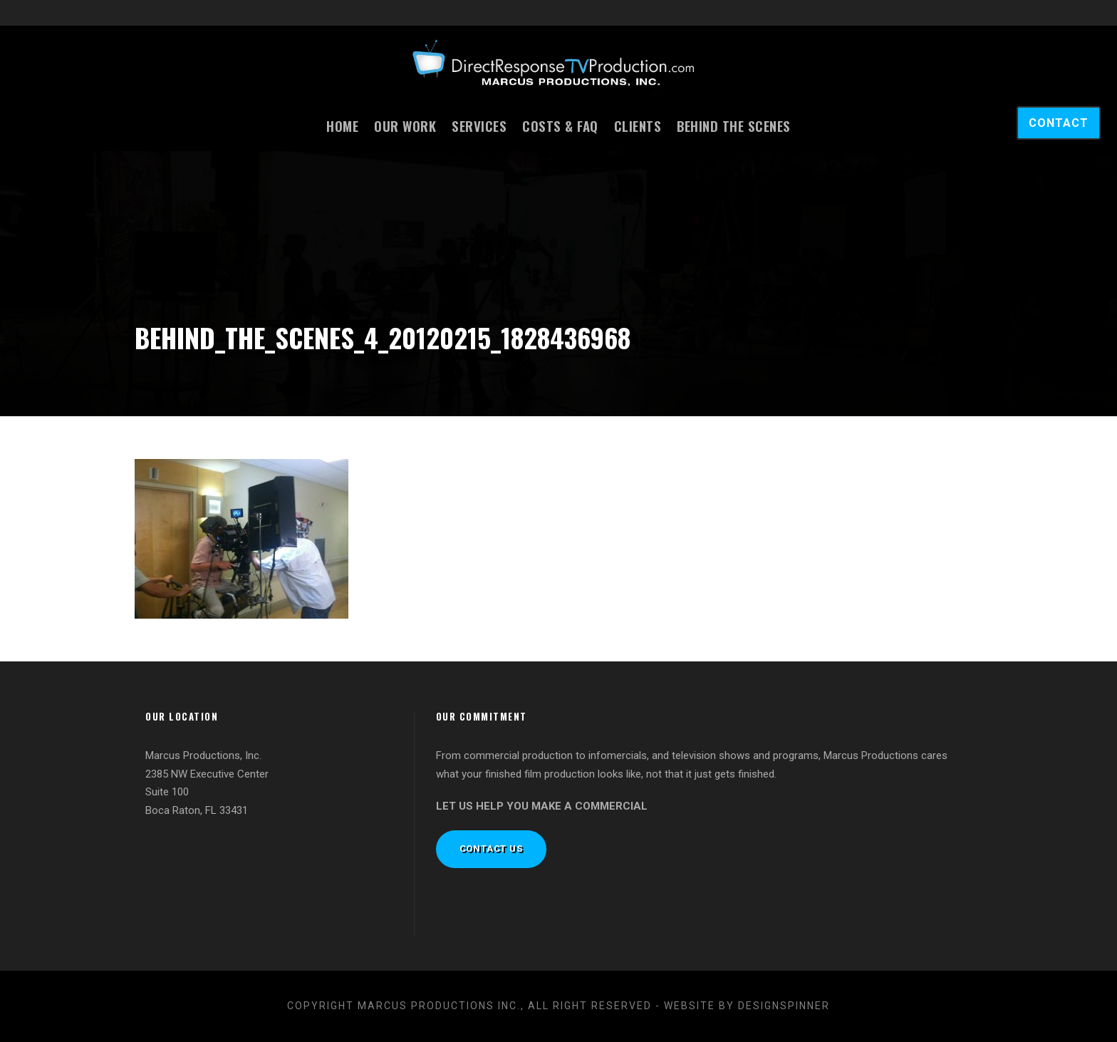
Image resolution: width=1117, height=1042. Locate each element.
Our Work (405, 125)
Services (479, 125)
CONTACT (1059, 123)
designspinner (784, 1005)
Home (342, 125)
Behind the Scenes (734, 125)
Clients (638, 125)
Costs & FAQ (560, 125)
